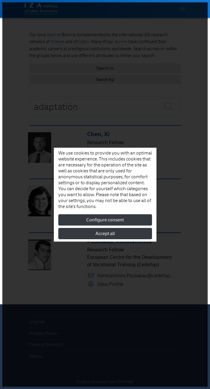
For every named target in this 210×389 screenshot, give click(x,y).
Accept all (105, 234)
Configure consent (105, 220)
